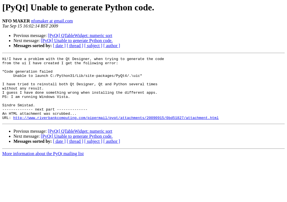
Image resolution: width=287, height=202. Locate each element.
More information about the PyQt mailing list (43, 166)
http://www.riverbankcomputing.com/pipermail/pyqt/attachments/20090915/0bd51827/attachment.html (116, 130)
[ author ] (111, 45)
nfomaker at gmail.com (52, 21)
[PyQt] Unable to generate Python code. (77, 40)
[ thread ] (75, 45)
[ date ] (59, 45)
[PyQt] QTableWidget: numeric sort (80, 35)
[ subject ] (93, 45)
